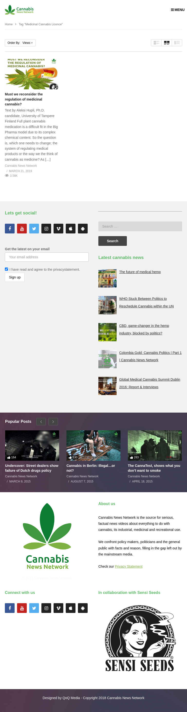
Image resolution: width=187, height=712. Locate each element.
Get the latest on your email (27, 249)
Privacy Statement (129, 566)
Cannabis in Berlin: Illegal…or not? (90, 468)
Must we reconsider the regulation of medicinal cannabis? (24, 99)
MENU (178, 10)
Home (9, 24)
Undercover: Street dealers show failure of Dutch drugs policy (31, 468)
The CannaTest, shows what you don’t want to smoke (154, 468)
